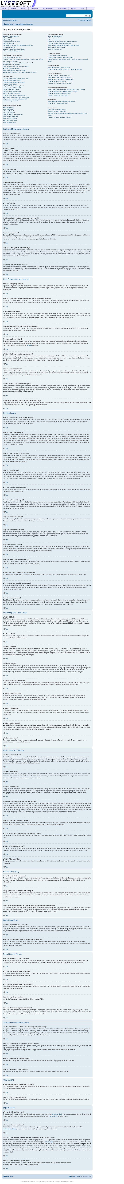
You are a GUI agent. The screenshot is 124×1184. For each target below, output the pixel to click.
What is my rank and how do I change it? (15, 70)
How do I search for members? (57, 81)
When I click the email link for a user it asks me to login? (19, 72)
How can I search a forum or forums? (59, 75)
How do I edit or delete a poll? (12, 88)
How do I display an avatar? (11, 68)
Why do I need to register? (11, 36)
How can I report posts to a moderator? (14, 95)
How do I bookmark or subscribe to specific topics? (63, 91)
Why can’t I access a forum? (11, 89)
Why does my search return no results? (59, 77)
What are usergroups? (54, 40)
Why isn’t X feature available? (57, 111)
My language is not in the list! (11, 64)
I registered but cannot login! (11, 41)
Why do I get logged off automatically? (14, 49)
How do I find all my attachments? (58, 103)
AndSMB (23, 8)
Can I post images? (9, 112)
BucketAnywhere (48, 8)
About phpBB (53, 1116)
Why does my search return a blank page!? (61, 79)
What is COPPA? (8, 38)
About (82, 8)
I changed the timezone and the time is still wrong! (18, 63)
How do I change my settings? (12, 57)
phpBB (29, 345)
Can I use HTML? (8, 109)
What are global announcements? (13, 114)
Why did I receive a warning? (11, 93)
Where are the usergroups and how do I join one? (62, 41)
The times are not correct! (10, 61)
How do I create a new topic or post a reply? (16, 78)
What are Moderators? (54, 38)
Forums (73, 8)
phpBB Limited (57, 1114)
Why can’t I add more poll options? (13, 86)
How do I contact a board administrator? (60, 117)
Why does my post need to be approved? (15, 99)
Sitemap (23, 1181)
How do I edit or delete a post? (12, 80)
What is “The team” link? (55, 49)
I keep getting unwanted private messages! (60, 57)
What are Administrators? (55, 36)
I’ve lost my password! (9, 47)
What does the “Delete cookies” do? (13, 51)
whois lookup (49, 1142)
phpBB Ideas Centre (9, 1129)
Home (4, 8)
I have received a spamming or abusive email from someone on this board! (68, 60)
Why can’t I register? (9, 40)
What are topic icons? (9, 122)
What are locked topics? (10, 120)
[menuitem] (14, 20)
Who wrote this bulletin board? (57, 109)
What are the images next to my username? (16, 66)
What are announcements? (11, 116)
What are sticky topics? (10, 118)
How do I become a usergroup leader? (59, 43)
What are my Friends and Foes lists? (59, 67)
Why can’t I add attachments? (12, 91)
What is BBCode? (8, 107)
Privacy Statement (30, 1181)
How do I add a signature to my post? (14, 82)
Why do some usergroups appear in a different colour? (64, 45)
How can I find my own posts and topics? (60, 83)
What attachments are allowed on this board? (61, 101)
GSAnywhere (62, 8)
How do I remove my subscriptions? (58, 95)
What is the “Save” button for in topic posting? (16, 97)
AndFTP (13, 8)
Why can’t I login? (8, 43)
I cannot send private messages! (57, 55)
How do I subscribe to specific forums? (59, 93)
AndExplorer (34, 8)
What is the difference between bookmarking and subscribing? (66, 89)
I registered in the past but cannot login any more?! (18, 45)
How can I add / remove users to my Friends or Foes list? (65, 69)
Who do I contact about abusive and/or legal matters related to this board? (67, 114)
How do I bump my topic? (10, 101)
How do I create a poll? (10, 84)
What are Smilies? (8, 111)
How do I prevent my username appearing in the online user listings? (23, 59)
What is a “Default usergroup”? (57, 47)
